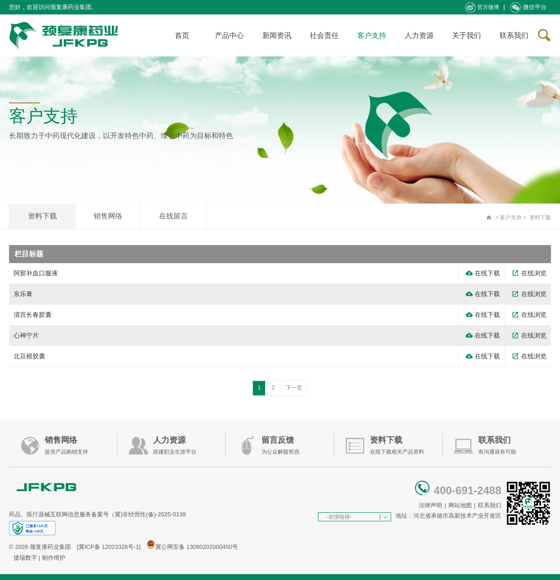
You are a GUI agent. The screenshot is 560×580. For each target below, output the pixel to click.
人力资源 (419, 35)
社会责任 (324, 35)
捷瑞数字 (25, 557)
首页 (182, 35)
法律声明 (430, 505)
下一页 (294, 388)
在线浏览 (529, 273)
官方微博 (482, 7)
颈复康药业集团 (50, 546)
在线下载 (483, 273)
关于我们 (466, 35)
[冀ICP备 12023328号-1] (108, 546)
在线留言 (173, 216)
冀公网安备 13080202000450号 (196, 546)
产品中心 (229, 35)
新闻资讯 (276, 35)
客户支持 (371, 35)
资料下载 (42, 216)
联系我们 (513, 35)
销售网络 (107, 216)
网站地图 (460, 505)
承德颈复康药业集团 (65, 35)
